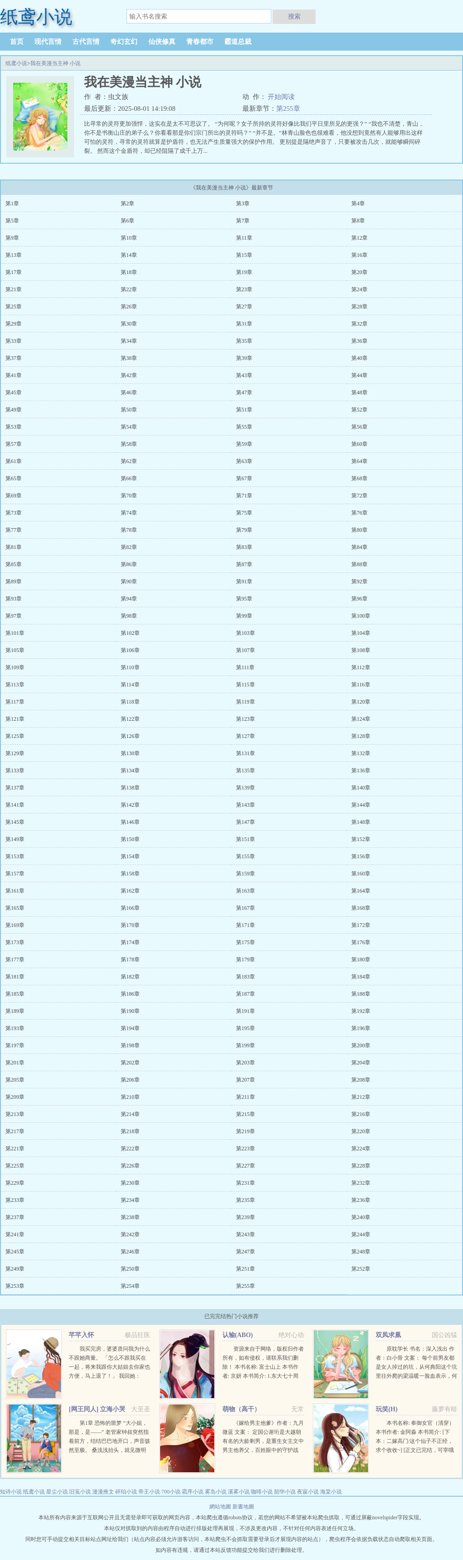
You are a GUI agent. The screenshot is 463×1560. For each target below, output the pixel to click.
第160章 (360, 873)
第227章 (245, 1166)
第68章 (359, 478)
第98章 (129, 616)
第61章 (13, 461)
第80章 (359, 530)
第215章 (245, 1114)
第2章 (127, 203)
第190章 (130, 1011)
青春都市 (199, 41)
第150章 (130, 839)
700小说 (170, 1492)
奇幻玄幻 (123, 41)
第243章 (245, 1234)
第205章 (14, 1080)
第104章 (360, 633)
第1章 (12, 203)
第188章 (360, 994)
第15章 (244, 255)
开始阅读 (281, 96)
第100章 (360, 616)
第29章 (13, 324)
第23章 (244, 289)
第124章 (360, 719)
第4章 (358, 203)
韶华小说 (285, 1492)
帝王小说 (149, 1492)
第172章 (360, 925)
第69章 (13, 495)
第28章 (359, 306)
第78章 (129, 530)
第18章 (129, 272)
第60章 (359, 444)
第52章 (359, 410)
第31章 (244, 324)
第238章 (130, 1217)
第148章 (360, 822)
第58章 (129, 444)
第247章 (245, 1251)
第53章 (13, 427)
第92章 (359, 581)
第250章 (130, 1269)
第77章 (13, 530)
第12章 (359, 238)
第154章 (130, 856)
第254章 (130, 1286)
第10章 (129, 238)
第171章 (245, 925)
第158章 (130, 873)
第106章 (130, 650)
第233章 (14, 1200)
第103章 (245, 633)
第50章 (129, 410)
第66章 (129, 478)
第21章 (13, 289)
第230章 (130, 1183)
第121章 (14, 719)
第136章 (360, 770)
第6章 (127, 220)
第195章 (245, 1028)
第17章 (13, 272)
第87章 (244, 564)
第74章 (129, 513)
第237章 (14, 1217)
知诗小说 (11, 1492)
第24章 (359, 289)
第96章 (359, 599)
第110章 (130, 667)
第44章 (359, 375)
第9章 (12, 238)
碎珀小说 (126, 1492)
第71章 (244, 495)
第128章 (360, 736)
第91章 (244, 581)
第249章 (14, 1269)
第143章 (245, 805)
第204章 (360, 1062)
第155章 (245, 856)
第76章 (359, 513)
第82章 (129, 547)
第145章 (14, 822)
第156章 (360, 856)
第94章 (129, 599)
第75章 (244, 513)
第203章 (245, 1062)
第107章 (245, 650)
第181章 (14, 977)
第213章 (14, 1114)
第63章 (244, 461)
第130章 (130, 753)
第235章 (245, 1200)
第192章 (360, 1011)
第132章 (360, 753)
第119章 (245, 702)
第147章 (245, 822)
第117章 (14, 702)
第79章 (244, 530)
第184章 (360, 977)
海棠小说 (331, 1492)
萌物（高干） (241, 1409)
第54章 (129, 427)
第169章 (14, 925)
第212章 (360, 1097)
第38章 (129, 358)
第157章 (14, 873)
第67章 (244, 478)
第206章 (130, 1080)
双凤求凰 (388, 1335)
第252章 (360, 1269)
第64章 (359, 461)
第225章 (14, 1166)
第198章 (130, 1045)
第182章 (130, 977)
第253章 (14, 1286)
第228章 (360, 1166)
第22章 (129, 289)
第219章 (245, 1131)
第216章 (360, 1114)
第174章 (130, 942)
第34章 (129, 341)
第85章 (13, 564)
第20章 (359, 272)
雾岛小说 (216, 1492)
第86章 (129, 564)
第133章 (14, 770)
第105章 (14, 650)
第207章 (245, 1080)
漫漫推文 (103, 1492)
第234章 (130, 1200)
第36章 (359, 341)
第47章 (244, 392)
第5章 (12, 220)
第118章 (130, 702)
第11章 (244, 238)
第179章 (245, 959)
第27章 (244, 306)
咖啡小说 (262, 1492)
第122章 (130, 719)
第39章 (244, 358)
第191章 (245, 1011)
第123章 (245, 719)
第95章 (244, 599)
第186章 (130, 994)
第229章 (14, 1183)
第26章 (129, 306)
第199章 (245, 1045)
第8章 (358, 220)
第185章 (14, 994)
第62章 (129, 461)
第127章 (245, 736)
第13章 (13, 255)
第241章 (14, 1234)
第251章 (245, 1269)
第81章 (13, 547)
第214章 (130, 1114)
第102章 (130, 633)
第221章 (14, 1148)
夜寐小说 (308, 1492)
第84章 (359, 547)
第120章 (360, 702)
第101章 (14, 633)
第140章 (360, 788)
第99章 (244, 616)
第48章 (359, 392)
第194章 (130, 1028)
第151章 (245, 839)
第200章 (360, 1045)
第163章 (245, 891)
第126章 (130, 736)
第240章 (360, 1217)
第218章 (130, 1131)
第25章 (13, 306)
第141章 (14, 805)
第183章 (245, 977)
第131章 (245, 753)
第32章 (359, 324)
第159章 (245, 873)
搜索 (294, 16)
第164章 (360, 891)
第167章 (245, 908)
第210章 (130, 1097)
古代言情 (85, 41)
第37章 (13, 358)
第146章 (130, 822)
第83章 (244, 547)
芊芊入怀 (81, 1335)
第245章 (14, 1251)
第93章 (13, 599)
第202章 (130, 1062)
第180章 (360, 959)
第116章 (360, 684)
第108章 (360, 650)
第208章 (360, 1080)
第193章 (14, 1028)
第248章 (360, 1251)
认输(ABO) (237, 1335)
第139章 (245, 788)
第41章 (13, 375)
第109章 (14, 667)
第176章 (360, 942)
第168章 (360, 908)
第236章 (360, 1200)
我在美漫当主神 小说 (55, 63)
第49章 (13, 410)
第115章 (245, 684)
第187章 (245, 994)
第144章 (360, 805)
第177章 (14, 959)
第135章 (245, 770)
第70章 (129, 495)
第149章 (14, 839)
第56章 (359, 427)
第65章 (13, 478)
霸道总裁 (237, 41)
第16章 (359, 255)
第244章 (360, 1234)
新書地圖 (243, 1506)
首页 (17, 41)
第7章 (243, 220)
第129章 (14, 753)
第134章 (130, 770)
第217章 (14, 1131)
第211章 (245, 1097)
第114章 (130, 684)
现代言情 (47, 41)
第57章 (13, 444)
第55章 (244, 427)
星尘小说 (57, 1492)
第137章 (14, 788)
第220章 (360, 1131)
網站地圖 (220, 1506)
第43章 (244, 375)
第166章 (130, 908)
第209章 (14, 1097)
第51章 (244, 410)
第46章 (129, 392)
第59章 (244, 444)
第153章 (14, 856)
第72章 (359, 495)
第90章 (129, 581)
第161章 (14, 891)
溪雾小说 (239, 1492)
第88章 (359, 564)
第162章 (130, 891)
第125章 (14, 736)
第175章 (245, 942)
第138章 (130, 788)
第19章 (244, 272)
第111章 (245, 667)
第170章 (130, 925)
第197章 (14, 1045)
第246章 (130, 1251)
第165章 (14, 908)
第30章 (129, 324)
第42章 (129, 375)
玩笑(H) (386, 1409)
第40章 (359, 358)
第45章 (13, 392)
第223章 (245, 1148)
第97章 (13, 616)
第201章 (14, 1062)
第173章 (14, 942)
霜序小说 (192, 1492)
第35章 (244, 341)
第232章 (360, 1183)
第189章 (14, 1011)
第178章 (130, 959)
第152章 (360, 839)
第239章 (245, 1217)
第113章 (14, 684)
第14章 (129, 255)
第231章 (245, 1183)
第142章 (130, 805)
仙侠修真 (161, 41)
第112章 (360, 667)
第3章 (243, 203)
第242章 (130, 1234)
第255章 (288, 108)
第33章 (13, 341)
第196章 (360, 1028)
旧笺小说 (80, 1492)
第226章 (130, 1166)
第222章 (130, 1148)
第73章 (13, 513)
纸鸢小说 (16, 63)
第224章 (360, 1148)
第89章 (13, 581)
